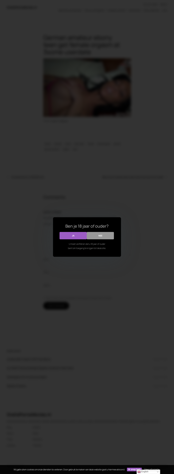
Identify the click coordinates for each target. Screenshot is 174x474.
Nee (100, 235)
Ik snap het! (134, 469)
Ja (73, 235)
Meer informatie (151, 469)
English (142, 471)
